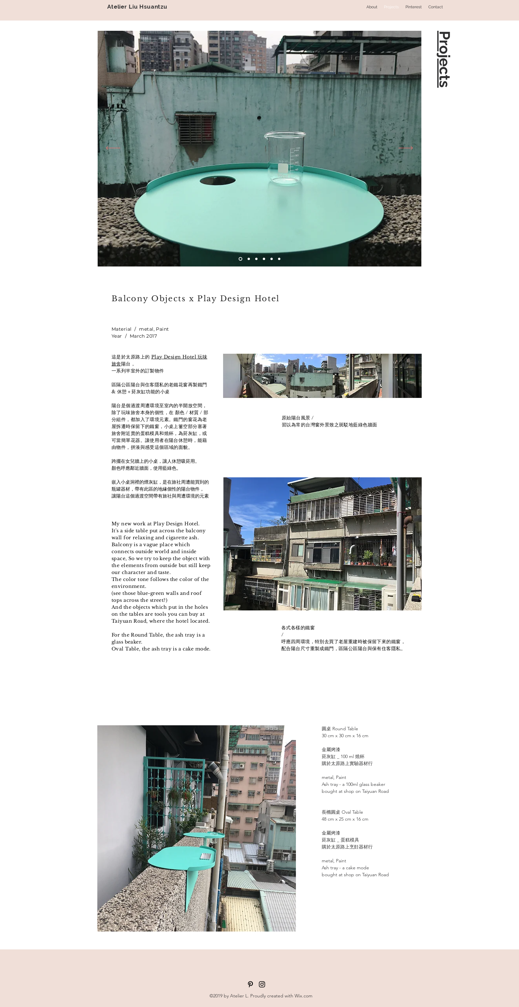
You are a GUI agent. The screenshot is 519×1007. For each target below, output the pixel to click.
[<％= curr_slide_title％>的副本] (271, 259)
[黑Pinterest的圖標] (250, 984)
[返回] (113, 148)
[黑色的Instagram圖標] (262, 984)
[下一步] (406, 148)
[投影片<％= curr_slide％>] (240, 259)
